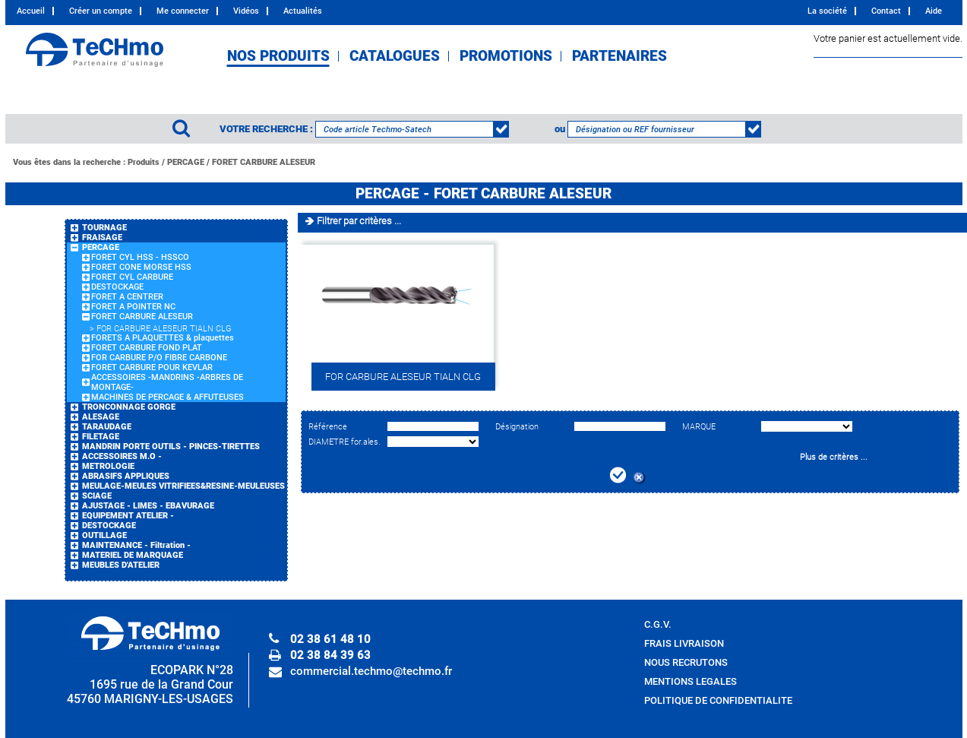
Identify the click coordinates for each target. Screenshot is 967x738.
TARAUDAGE (106, 427)
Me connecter (182, 11)
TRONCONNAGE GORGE (128, 407)
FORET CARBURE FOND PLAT (146, 348)
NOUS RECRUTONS (686, 662)
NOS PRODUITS (278, 56)
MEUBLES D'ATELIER (121, 565)
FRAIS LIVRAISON (684, 643)
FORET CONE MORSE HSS (141, 267)
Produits (144, 162)
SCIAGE (97, 496)
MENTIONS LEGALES (690, 681)
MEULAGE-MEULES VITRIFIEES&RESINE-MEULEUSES (183, 486)
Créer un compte (100, 11)
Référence (327, 427)
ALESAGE (100, 417)
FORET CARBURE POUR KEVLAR (152, 367)
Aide (933, 11)
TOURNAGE (104, 228)
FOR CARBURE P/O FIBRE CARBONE (159, 358)
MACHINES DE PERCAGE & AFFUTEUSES (167, 397)
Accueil (31, 11)
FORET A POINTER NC (133, 307)
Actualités (302, 11)
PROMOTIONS (506, 56)
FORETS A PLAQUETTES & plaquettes (162, 338)
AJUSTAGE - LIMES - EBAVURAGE (148, 506)
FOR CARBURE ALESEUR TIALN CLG (164, 329)
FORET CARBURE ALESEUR (263, 162)
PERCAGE (185, 162)
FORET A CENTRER (127, 297)
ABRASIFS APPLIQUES (125, 476)
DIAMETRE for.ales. (344, 442)
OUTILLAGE (104, 535)
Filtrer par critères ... (359, 220)
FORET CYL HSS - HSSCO (140, 257)
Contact (886, 11)
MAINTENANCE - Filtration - (136, 545)
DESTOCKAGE (117, 287)
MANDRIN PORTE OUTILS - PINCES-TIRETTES (171, 446)
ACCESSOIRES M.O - (122, 456)
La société (827, 11)
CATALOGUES (394, 56)
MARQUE (699, 427)
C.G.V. (658, 624)
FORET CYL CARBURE (132, 277)
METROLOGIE (108, 466)
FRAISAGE (102, 237)
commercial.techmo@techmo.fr (371, 671)
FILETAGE (100, 437)
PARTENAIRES (619, 56)
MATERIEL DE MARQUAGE (132, 555)
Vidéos (246, 11)
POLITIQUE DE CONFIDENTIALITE (718, 700)
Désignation (517, 427)
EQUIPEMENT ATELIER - (128, 516)
